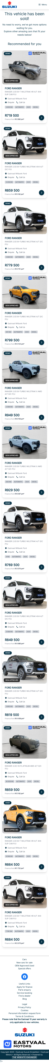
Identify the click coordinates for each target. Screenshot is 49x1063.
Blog (24, 999)
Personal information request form (25, 1013)
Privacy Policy (24, 1007)
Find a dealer (25, 996)
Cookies (24, 1010)
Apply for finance (24, 987)
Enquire (9, 102)
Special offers (24, 968)
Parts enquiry (24, 990)
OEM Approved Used (24, 965)
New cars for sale (24, 962)
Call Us (20, 102)
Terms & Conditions (24, 1016)
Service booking (24, 993)
